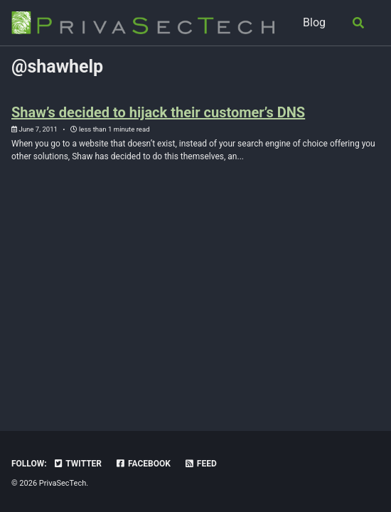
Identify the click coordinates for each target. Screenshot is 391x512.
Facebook (143, 464)
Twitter (77, 464)
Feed (200, 464)
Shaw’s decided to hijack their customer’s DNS (158, 112)
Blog (314, 22)
